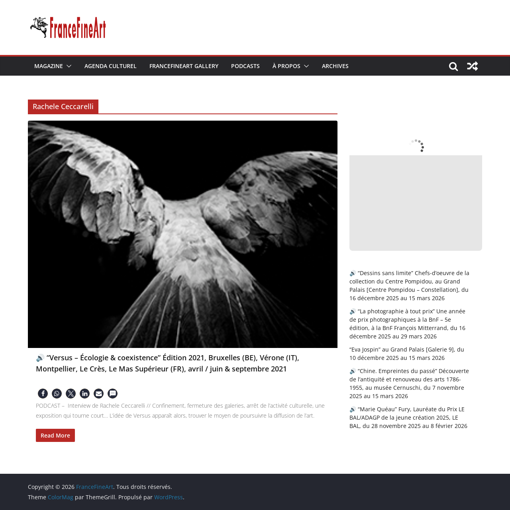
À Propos (286, 66)
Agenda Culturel (110, 66)
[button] (67, 66)
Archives (335, 66)
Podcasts (245, 66)
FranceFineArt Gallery (183, 66)
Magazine (48, 66)
